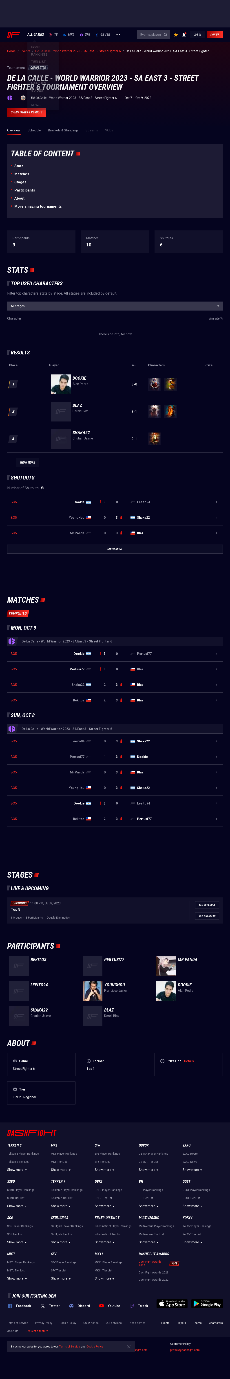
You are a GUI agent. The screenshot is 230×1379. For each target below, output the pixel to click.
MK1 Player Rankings (64, 1153)
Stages (20, 182)
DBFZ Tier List (103, 1198)
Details (189, 1061)
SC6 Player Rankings (20, 1226)
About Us (12, 1331)
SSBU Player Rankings (21, 1190)
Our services (114, 1323)
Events (165, 1323)
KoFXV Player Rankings (197, 1226)
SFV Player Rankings (63, 1262)
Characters (216, 1323)
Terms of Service (17, 1323)
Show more (17, 1170)
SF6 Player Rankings (107, 1153)
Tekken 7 (58, 1181)
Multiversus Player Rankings (156, 1226)
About (19, 198)
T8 (53, 34)
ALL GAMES (35, 34)
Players (181, 1323)
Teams (197, 1323)
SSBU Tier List (15, 1198)
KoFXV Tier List (192, 1234)
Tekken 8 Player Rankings (23, 1153)
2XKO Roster (191, 1153)
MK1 (69, 34)
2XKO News (190, 1161)
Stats (18, 166)
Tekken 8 (14, 1145)
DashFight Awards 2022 (153, 1279)
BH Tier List (146, 1198)
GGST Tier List (191, 1198)
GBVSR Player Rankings (153, 1153)
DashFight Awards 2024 (150, 1263)
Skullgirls (59, 1218)
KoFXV (187, 1218)
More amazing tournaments (38, 206)
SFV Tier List (58, 1270)
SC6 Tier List (15, 1234)
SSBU (11, 1181)
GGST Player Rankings (196, 1190)
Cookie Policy (68, 1323)
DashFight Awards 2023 (153, 1272)
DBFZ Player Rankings (108, 1190)
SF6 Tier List (102, 1161)
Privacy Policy (43, 1323)
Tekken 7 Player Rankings (67, 1190)
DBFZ (98, 1181)
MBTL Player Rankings (21, 1262)
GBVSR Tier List (148, 1161)
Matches (21, 174)
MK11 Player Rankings (108, 1262)
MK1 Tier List (59, 1161)
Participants (24, 190)
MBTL (11, 1254)
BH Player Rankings (151, 1190)
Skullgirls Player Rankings (67, 1226)
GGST (186, 1181)
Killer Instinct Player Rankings (113, 1226)
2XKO (186, 1145)
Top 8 (15, 909)
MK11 (99, 1254)
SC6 (10, 1218)
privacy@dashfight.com (185, 1350)
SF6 (85, 34)
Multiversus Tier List (151, 1234)
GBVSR (102, 34)
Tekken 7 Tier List (62, 1198)
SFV (53, 1254)
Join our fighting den (34, 1296)
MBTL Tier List (16, 1270)
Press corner (137, 1323)
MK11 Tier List (103, 1270)
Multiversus (149, 1218)
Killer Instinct (107, 1218)
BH (141, 1181)
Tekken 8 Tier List (18, 1161)
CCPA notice (91, 1323)
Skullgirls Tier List (62, 1234)
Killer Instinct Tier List (108, 1234)
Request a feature (37, 1331)
